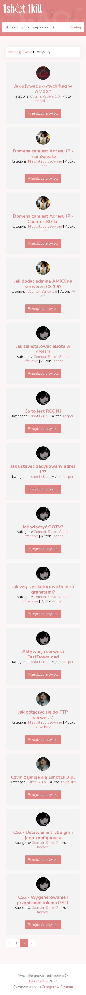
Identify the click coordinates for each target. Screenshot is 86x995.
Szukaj (75, 27)
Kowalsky (43, 726)
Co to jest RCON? (43, 411)
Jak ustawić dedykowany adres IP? (43, 469)
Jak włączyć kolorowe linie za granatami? (43, 589)
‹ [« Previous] (8, 943)
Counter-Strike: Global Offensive (46, 359)
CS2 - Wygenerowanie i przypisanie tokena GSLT (43, 900)
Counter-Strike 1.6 (45, 96)
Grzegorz (49, 986)
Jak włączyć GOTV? (43, 527)
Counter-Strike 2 (45, 842)
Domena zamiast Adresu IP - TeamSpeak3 (43, 154)
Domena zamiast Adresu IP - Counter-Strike (43, 219)
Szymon (66, 986)
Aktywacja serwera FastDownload (43, 654)
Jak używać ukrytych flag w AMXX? (43, 89)
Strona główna (19, 51)
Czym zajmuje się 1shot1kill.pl (43, 777)
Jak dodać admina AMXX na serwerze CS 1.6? (43, 284)
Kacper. (58, 361)
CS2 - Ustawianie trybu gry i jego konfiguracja (43, 835)
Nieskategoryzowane (45, 161)
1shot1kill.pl (39, 416)
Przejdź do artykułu (43, 113)
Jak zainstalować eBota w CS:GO (43, 349)
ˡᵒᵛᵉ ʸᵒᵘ (42, 166)
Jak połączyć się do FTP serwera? (43, 715)
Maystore (43, 100)
